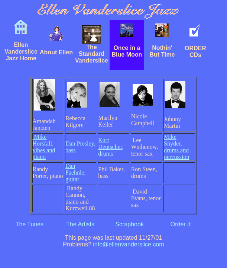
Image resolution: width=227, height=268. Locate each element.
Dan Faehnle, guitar (75, 172)
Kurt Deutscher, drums (110, 147)
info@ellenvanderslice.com (128, 244)
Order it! (181, 224)
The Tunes (28, 224)
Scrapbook (130, 224)
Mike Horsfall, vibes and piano (44, 147)
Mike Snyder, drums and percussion (176, 147)
